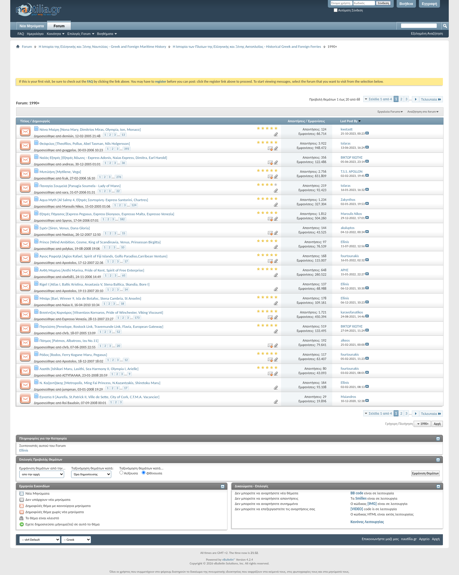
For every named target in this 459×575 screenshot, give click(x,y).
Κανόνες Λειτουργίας (367, 522)
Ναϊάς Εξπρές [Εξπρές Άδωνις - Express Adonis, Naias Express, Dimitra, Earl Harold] (103, 157)
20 (118, 346)
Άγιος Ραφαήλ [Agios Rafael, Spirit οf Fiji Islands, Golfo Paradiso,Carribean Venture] (103, 256)
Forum (59, 26)
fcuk (65, 178)
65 (123, 275)
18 (122, 304)
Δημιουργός (41, 121)
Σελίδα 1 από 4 (380, 99)
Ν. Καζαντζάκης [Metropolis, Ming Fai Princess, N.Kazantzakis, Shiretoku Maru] (100, 383)
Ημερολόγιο (35, 33)
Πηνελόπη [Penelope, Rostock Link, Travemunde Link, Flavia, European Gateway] (101, 326)
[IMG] (372, 503)
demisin (67, 136)
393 (126, 149)
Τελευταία (431, 99)
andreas (67, 164)
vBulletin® (228, 560)
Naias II (67, 305)
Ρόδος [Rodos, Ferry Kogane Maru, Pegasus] (73, 354)
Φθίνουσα (152, 473)
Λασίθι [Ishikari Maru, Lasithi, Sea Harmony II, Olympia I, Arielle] (89, 369)
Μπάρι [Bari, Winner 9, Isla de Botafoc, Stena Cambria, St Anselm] (90, 298)
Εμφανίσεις (316, 121)
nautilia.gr (409, 539)
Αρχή (437, 424)
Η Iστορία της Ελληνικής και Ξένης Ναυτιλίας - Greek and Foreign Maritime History (102, 46)
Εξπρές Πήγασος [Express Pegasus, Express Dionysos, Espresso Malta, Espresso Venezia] (107, 214)
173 (137, 318)
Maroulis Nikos (72, 206)
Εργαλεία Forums (389, 111)
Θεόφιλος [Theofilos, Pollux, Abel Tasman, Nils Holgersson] (85, 143)
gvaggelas (69, 150)
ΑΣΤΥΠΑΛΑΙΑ (71, 375)
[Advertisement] (122, 63)
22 (117, 191)
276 (118, 177)
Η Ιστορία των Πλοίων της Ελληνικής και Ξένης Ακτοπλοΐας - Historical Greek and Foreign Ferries (247, 46)
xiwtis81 (68, 277)
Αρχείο (424, 539)
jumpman (69, 389)
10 (122, 247)
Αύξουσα (128, 473)
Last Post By (350, 121)
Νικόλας (67, 235)
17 (126, 261)
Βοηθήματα (105, 33)
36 (123, 163)
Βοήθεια (406, 4)
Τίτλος (24, 121)
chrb (65, 333)
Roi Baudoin (70, 403)
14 (126, 289)
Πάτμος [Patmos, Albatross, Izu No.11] (69, 340)
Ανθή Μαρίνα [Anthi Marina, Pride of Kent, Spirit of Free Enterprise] (92, 270)
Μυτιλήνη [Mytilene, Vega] (60, 171)
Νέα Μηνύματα (32, 26)
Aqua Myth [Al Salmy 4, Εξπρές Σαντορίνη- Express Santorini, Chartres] (94, 200)
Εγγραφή (429, 4)
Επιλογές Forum (78, 33)
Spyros (66, 220)
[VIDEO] (356, 509)
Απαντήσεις (296, 121)
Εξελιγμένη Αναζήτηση (427, 33)
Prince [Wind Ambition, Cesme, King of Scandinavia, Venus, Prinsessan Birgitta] (100, 242)
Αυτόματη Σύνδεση (348, 10)
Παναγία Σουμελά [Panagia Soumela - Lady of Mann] (80, 186)
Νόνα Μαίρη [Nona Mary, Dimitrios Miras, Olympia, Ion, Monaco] (90, 129)
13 (123, 135)
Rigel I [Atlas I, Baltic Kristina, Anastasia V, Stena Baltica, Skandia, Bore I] (95, 284)
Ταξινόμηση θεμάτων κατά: (92, 468)
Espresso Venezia (74, 319)
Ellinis (23, 450)
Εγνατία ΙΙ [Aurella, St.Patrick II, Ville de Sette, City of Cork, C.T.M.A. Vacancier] (99, 397)
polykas (67, 249)
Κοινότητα (54, 33)
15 (123, 233)
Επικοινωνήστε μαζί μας (380, 539)
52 (118, 332)
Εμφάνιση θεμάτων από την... (42, 468)
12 (126, 360)
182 (122, 219)
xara (65, 192)
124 (133, 205)
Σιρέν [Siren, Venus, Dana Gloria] (65, 228)
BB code (356, 493)
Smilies (360, 498)
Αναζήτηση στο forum (421, 111)
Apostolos (69, 263)
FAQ (21, 33)
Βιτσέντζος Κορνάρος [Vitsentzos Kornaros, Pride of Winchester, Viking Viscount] (101, 312)
